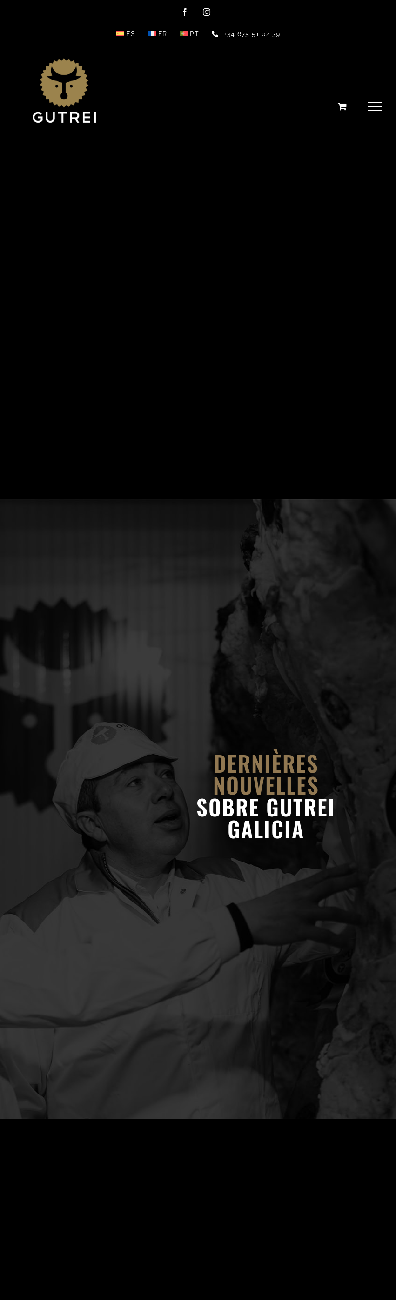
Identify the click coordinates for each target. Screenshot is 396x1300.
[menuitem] (125, 34)
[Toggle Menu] (375, 106)
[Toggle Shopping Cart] (342, 106)
